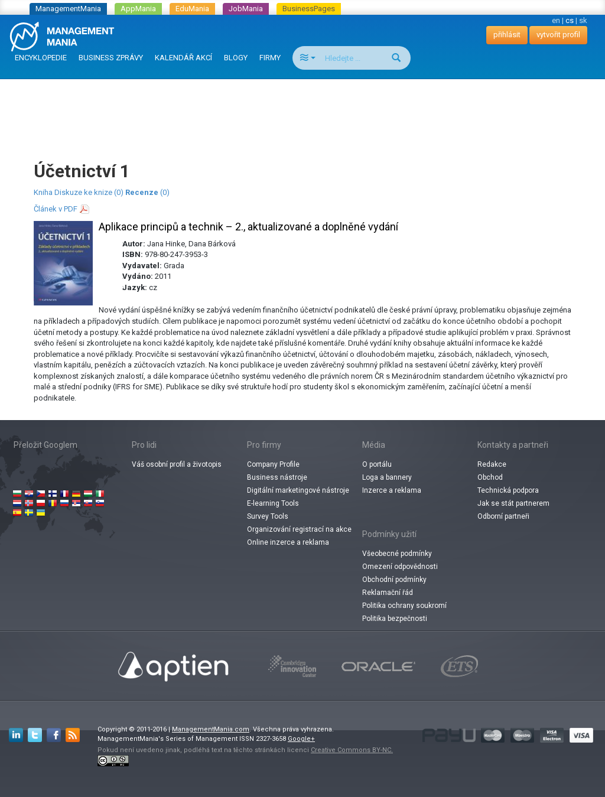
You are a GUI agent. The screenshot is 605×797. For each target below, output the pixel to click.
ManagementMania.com (210, 729)
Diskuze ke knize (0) (88, 192)
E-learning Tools (273, 503)
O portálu (377, 464)
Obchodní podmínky (394, 579)
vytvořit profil (558, 34)
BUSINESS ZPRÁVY (111, 57)
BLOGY (236, 57)
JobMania (246, 8)
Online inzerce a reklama (288, 542)
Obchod (490, 477)
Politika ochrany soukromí (404, 605)
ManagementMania (68, 8)
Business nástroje (277, 477)
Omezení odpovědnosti (400, 566)
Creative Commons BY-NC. (352, 750)
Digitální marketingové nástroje (298, 490)
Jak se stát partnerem (513, 503)
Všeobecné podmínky (397, 553)
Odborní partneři (503, 516)
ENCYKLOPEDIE (41, 57)
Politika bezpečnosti (394, 618)
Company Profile (273, 464)
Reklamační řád (387, 592)
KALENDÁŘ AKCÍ (183, 57)
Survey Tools (267, 516)
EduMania (192, 8)
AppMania (138, 8)
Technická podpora (508, 490)
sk (583, 20)
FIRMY (270, 57)
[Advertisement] (302, 108)
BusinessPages (308, 8)
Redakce (491, 464)
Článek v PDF (55, 208)
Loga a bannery (387, 477)
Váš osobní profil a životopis (177, 464)
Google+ (301, 739)
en (556, 20)
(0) (147, 192)
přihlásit (507, 34)
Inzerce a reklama (391, 490)
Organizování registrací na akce (299, 529)
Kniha (43, 192)
